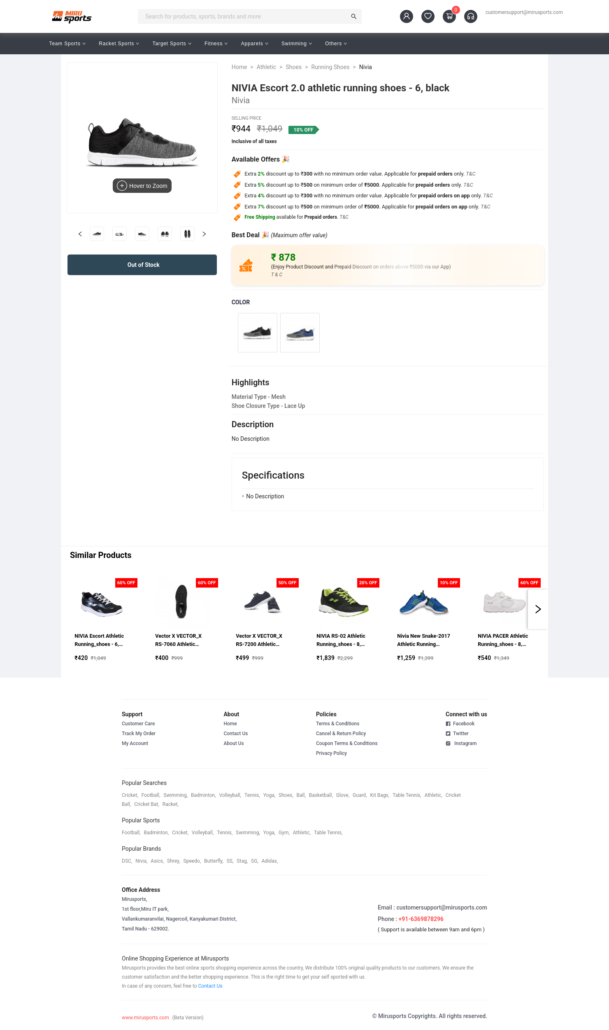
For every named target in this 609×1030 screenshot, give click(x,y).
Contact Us (235, 733)
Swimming (296, 43)
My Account (135, 743)
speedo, (192, 861)
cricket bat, (146, 804)
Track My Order (139, 733)
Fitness (216, 43)
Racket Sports (119, 43)
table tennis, (407, 795)
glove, (342, 795)
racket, (171, 804)
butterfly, (213, 861)
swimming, (175, 795)
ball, (301, 795)
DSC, (127, 861)
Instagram (461, 743)
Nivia (365, 67)
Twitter (457, 733)
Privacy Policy (331, 753)
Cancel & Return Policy (341, 733)
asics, (157, 861)
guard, (360, 795)
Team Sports (67, 43)
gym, (284, 833)
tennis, (252, 795)
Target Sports (172, 43)
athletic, (433, 795)
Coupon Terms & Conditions (347, 743)
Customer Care (138, 724)
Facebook (460, 724)
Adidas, (270, 861)
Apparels (254, 43)
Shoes (294, 67)
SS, (230, 861)
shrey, (173, 861)
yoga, (269, 795)
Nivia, (141, 861)
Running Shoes (330, 67)
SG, (254, 861)
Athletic (266, 67)
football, (151, 795)
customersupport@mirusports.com (524, 12)
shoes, (286, 795)
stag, (242, 861)
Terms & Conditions (338, 724)
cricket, (130, 795)
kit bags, (380, 795)
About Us (233, 743)
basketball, (321, 795)
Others (336, 43)
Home (239, 67)
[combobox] (244, 16)
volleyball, (230, 795)
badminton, (203, 795)
